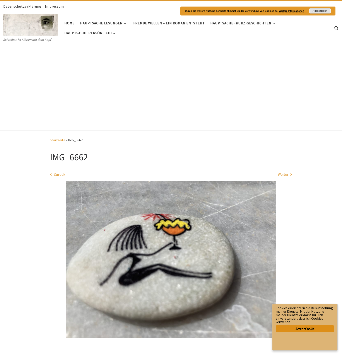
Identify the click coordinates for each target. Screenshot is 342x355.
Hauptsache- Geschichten (32, 341)
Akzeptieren (320, 10)
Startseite (57, 54)
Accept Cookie (305, 329)
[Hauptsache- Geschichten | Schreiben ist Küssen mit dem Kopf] (30, 24)
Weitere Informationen (291, 11)
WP (19, 347)
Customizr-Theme (57, 347)
